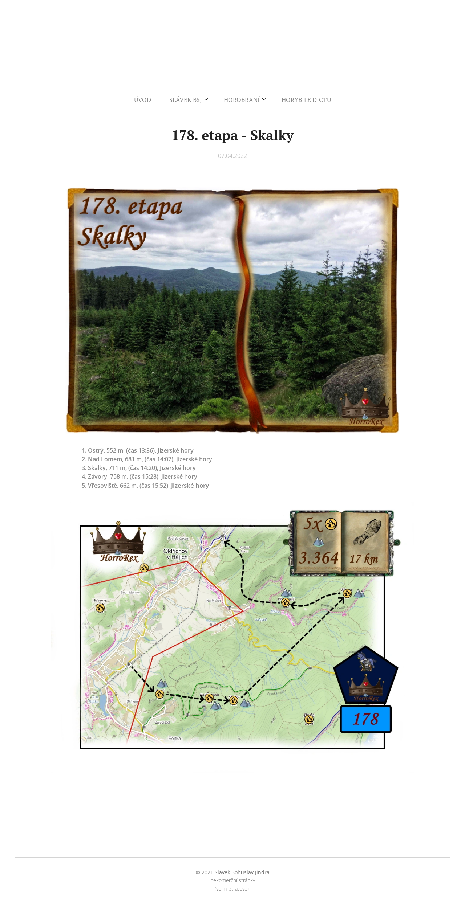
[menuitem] (206, 100)
